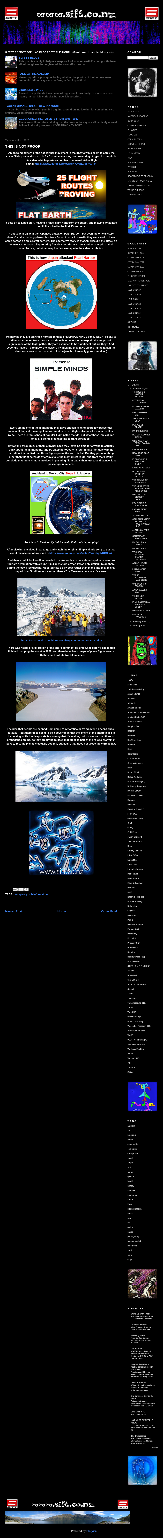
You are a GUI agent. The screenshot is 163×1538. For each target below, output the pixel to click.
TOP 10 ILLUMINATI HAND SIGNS (139, 577)
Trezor (130, 1007)
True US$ (131, 1012)
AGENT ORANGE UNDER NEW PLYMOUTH (33, 106)
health (130, 1181)
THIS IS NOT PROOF (138, 597)
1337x (130, 680)
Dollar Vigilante (134, 777)
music (130, 1213)
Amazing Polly (134, 708)
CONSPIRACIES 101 (136, 125)
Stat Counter (133, 980)
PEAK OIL (131, 167)
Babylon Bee (133, 726)
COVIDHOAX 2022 (135, 262)
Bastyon (131, 731)
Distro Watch (133, 772)
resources (132, 1246)
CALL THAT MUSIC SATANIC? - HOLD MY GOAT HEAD (141, 522)
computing (132, 1149)
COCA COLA (133, 121)
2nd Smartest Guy (135, 689)
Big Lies (131, 735)
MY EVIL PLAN (139, 548)
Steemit (130, 989)
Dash (129, 768)
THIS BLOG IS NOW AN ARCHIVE (138, 394)
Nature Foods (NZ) (136, 897)
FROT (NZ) (132, 814)
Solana (130, 971)
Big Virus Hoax (134, 740)
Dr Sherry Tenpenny (136, 786)
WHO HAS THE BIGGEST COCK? (139, 497)
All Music (131, 703)
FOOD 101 (132, 135)
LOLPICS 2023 (134, 308)
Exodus (130, 800)
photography (133, 1236)
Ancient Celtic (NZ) (136, 717)
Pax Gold (131, 915)
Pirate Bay (132, 934)
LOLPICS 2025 (134, 318)
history (130, 1186)
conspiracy (20, 894)
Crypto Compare (135, 763)
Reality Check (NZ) (136, 957)
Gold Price (132, 832)
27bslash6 (132, 685)
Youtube (131, 1067)
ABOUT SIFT (133, 112)
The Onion (132, 998)
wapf (129, 1259)
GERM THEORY (134, 139)
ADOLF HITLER (134, 248)
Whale (130, 1054)
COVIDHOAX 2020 (135, 253)
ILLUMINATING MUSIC (139, 570)
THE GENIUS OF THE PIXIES (140, 481)
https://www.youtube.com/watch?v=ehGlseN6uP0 (65, 163)
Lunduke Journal (135, 869)
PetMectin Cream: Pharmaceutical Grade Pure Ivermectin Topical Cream (143, 1403)
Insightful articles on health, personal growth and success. (142, 1367)
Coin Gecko (132, 754)
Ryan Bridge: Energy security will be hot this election (141, 1340)
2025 (133, 385)
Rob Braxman (133, 961)
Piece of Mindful (138, 1383)
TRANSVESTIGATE (136, 195)
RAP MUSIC (132, 172)
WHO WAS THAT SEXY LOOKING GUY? (141, 443)
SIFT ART (131, 322)
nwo (129, 1218)
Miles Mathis (133, 878)
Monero (130, 888)
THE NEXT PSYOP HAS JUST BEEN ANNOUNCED (141, 488)
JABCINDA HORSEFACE (138, 281)
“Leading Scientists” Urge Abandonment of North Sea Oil (143, 1427)
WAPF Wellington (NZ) (137, 1040)
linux (129, 1204)
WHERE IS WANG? (141, 611)
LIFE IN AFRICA (139, 449)
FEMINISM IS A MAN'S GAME (140, 504)
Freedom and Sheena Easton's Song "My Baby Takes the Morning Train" (142, 1374)
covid (130, 1158)
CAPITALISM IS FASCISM (139, 585)
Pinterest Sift (133, 929)
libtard (130, 1200)
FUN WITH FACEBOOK (139, 615)
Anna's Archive (134, 722)
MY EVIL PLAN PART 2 (139, 543)
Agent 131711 (133, 694)
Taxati (130, 994)
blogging (131, 1135)
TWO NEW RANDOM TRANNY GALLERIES (139, 555)
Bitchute (131, 745)
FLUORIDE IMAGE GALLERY (140, 407)
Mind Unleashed (134, 883)
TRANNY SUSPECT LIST (138, 185)
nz (128, 1223)
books (130, 1140)
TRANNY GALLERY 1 (137, 331)
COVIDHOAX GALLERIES (139, 401)
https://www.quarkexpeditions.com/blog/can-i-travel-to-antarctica (61, 640)
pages (130, 1232)
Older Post (109, 911)
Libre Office (132, 855)
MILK (129, 158)
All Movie (131, 698)
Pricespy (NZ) (133, 943)
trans (129, 1255)
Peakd (130, 920)
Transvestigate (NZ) (136, 1003)
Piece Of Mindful (135, 924)
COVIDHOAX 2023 (135, 267)
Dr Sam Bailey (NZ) (136, 781)
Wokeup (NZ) (133, 1058)
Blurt (129, 749)
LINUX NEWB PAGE (31, 90)
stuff (129, 1250)
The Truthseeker (138, 1436)
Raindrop (131, 952)
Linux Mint (132, 860)
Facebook (132, 805)
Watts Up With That (136, 1044)
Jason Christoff (134, 837)
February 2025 (140, 621)
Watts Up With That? (140, 1314)
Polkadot (131, 938)
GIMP (130, 823)
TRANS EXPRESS (135, 190)
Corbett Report (134, 758)
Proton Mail (132, 947)
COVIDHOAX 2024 (135, 271)
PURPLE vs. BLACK (138, 426)
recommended (134, 1241)
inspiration (132, 1195)
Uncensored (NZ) (135, 1017)
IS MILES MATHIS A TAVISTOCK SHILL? (141, 604)
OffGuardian (136, 1349)
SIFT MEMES (133, 327)
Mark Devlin (132, 874)
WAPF (130, 1035)
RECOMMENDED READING (140, 176)
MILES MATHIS (134, 148)
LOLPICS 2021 (134, 299)
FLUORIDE (132, 130)
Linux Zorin (132, 864)
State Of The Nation (136, 984)
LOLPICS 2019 (134, 290)
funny (130, 1172)
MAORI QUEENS (140, 431)
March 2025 (138, 388)
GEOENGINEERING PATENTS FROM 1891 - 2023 (48, 118)
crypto (130, 1163)
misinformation (38, 894)
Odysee (130, 911)
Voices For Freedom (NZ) (139, 1026)
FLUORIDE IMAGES (136, 276)
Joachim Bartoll (134, 841)
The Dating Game (138, 1414)
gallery (130, 1176)
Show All (155, 1447)
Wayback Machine (135, 1049)
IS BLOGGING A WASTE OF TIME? (139, 461)
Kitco (129, 846)
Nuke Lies (132, 906)
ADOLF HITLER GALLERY (139, 564)
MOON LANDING (135, 162)
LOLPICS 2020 (134, 295)
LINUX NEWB (133, 153)
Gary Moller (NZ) (135, 818)
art (128, 1130)
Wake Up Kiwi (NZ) (136, 1030)
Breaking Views (138, 1335)
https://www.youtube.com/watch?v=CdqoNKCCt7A (80, 553)
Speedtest (132, 975)
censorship (132, 1144)
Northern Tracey (134, 901)
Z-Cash (130, 1072)
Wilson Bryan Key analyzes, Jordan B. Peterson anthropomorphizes (143, 1387)
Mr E (129, 892)
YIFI (129, 1063)
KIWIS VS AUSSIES (141, 468)
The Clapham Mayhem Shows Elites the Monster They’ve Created (142, 1440)
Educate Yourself (135, 795)
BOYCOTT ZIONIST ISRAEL (141, 436)
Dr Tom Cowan (134, 791)
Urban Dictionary (135, 1021)
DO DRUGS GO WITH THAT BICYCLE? (139, 474)
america (131, 1126)
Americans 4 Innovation (138, 712)
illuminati (131, 1190)
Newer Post (13, 911)
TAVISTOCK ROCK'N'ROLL (139, 181)
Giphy (130, 828)
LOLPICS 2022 (134, 304)
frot (129, 1167)
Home (61, 911)
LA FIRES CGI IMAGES (137, 285)
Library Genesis (134, 851)
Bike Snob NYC (138, 1412)
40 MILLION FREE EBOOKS (140, 531)
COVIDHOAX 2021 (135, 258)
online (130, 1227)
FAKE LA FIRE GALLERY (34, 73)
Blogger (91, 1531)
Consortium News (139, 1325)
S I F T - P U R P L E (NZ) (138, 966)
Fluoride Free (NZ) (135, 809)
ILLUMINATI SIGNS (136, 144)
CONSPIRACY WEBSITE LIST (140, 537)
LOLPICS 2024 (134, 313)
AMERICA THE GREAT (137, 116)
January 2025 (139, 625)
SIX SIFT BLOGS (29, 57)
